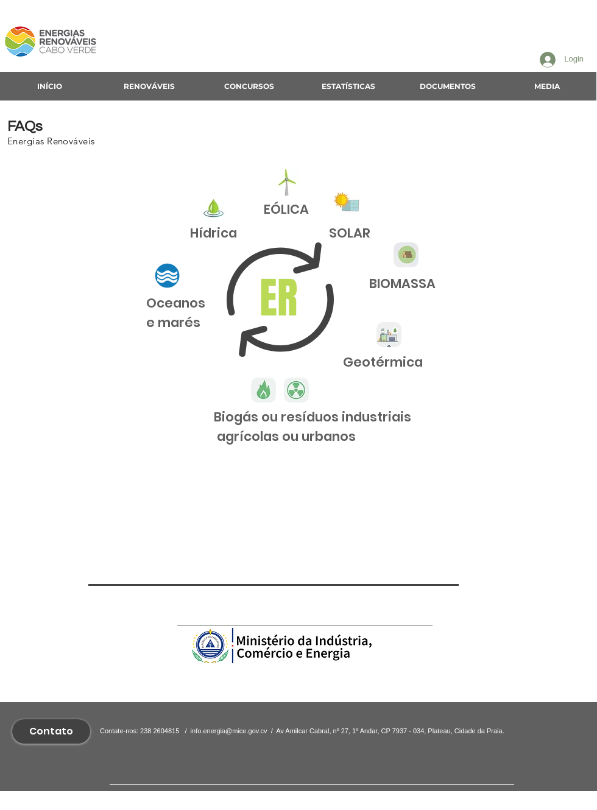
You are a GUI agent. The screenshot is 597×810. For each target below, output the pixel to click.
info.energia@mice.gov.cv (229, 730)
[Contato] (51, 731)
